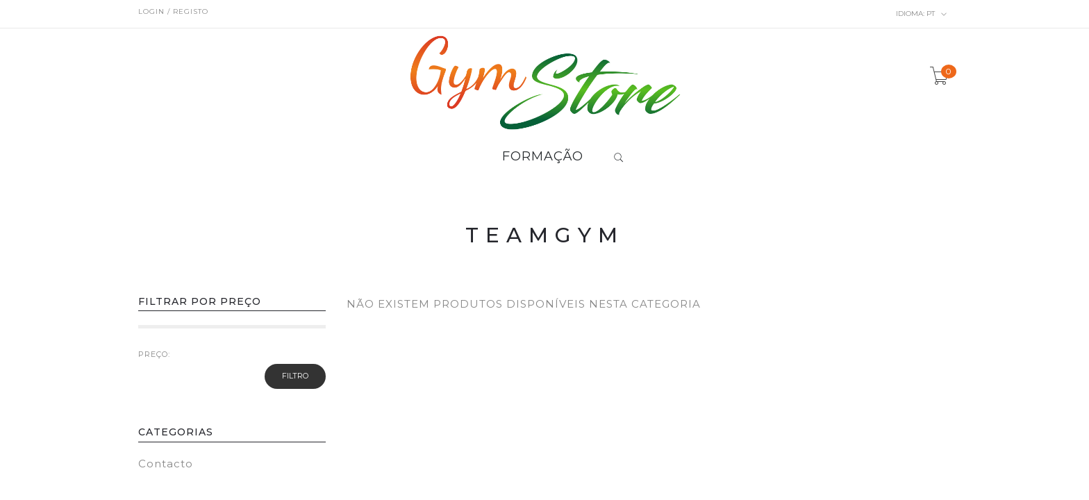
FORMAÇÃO (542, 157)
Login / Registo (173, 11)
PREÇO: (154, 354)
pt (921, 14)
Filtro (295, 376)
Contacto (165, 463)
